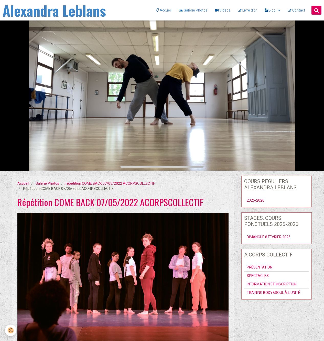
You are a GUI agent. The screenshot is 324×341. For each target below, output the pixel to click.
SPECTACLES (258, 276)
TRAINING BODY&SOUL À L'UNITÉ (273, 293)
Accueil (163, 10)
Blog (270, 10)
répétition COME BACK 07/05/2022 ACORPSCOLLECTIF (110, 183)
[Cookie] (11, 330)
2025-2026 (255, 200)
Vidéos (222, 10)
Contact (296, 10)
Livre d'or (247, 10)
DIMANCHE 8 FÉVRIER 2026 (268, 237)
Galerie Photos (193, 10)
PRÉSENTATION (259, 267)
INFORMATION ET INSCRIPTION (272, 284)
